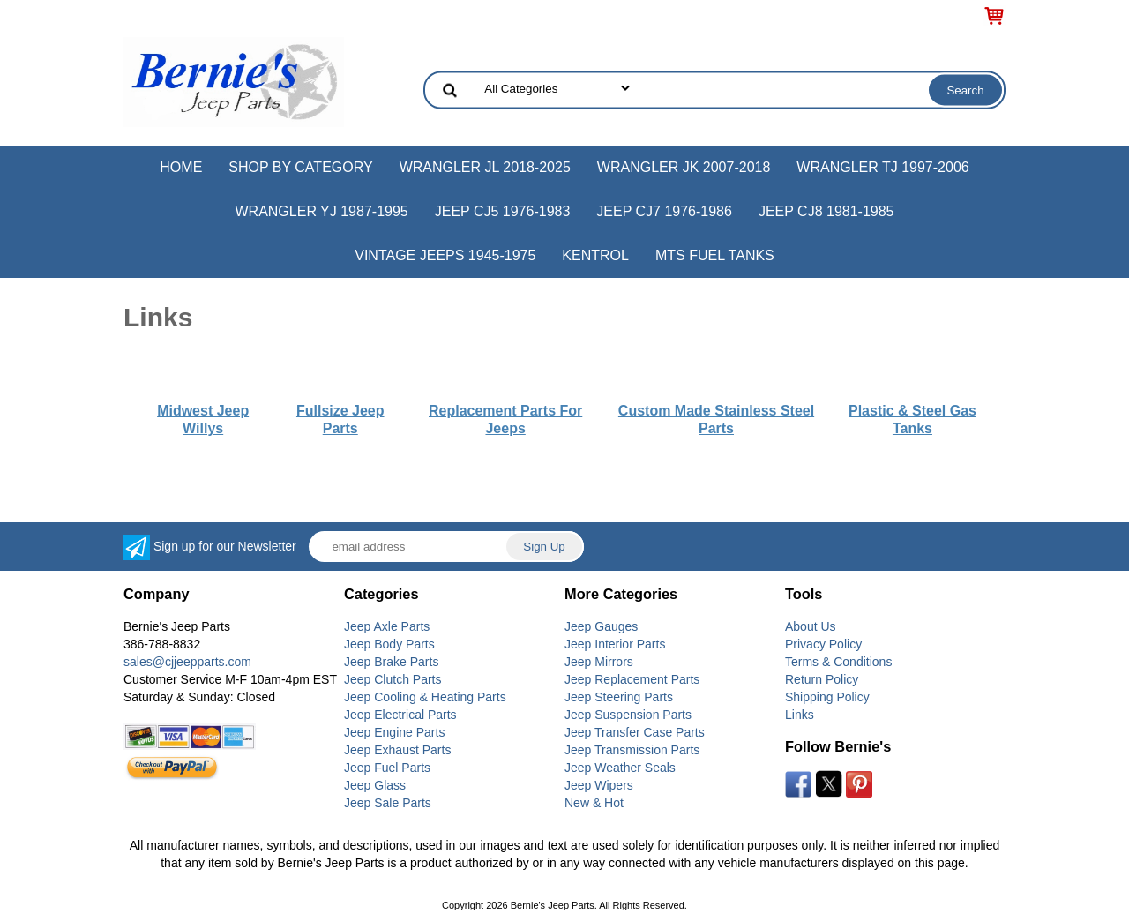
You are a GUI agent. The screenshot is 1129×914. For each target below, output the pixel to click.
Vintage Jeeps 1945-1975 (445, 255)
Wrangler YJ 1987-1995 (321, 211)
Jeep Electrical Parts (400, 715)
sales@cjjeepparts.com (187, 662)
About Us (810, 626)
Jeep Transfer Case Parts (634, 732)
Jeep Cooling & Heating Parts (425, 697)
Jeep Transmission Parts (631, 750)
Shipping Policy (827, 697)
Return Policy (821, 679)
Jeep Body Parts (389, 644)
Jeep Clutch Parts (393, 679)
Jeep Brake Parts (391, 662)
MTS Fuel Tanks (714, 255)
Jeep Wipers (598, 785)
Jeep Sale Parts (387, 803)
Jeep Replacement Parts (631, 679)
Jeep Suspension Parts (628, 715)
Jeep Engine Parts (394, 732)
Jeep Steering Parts (618, 697)
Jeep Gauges (601, 626)
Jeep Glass (375, 785)
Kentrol (595, 255)
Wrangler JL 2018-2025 (485, 167)
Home (181, 167)
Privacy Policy (823, 644)
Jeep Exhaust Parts (397, 750)
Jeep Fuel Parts (387, 767)
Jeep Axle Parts (387, 626)
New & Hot (594, 803)
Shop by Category (300, 167)
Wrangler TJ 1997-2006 (882, 167)
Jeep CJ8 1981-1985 (826, 211)
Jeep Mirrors (598, 662)
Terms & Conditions (838, 662)
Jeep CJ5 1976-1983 (503, 211)
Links (799, 715)
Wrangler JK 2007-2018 (684, 167)
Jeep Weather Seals (620, 767)
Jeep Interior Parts (614, 644)
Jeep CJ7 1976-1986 (664, 211)
